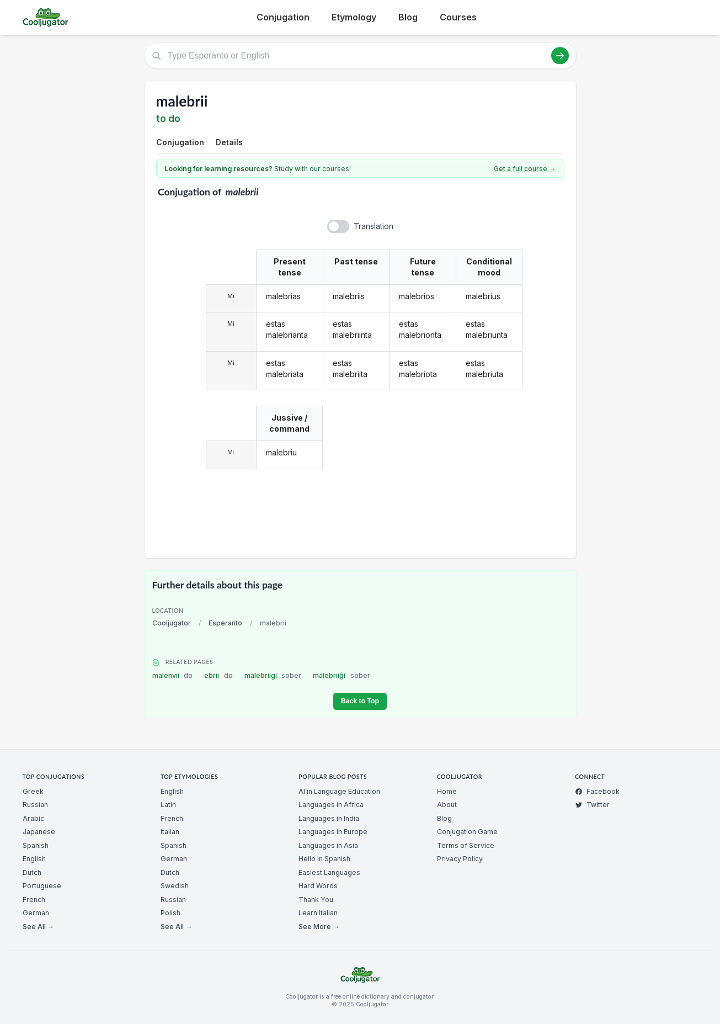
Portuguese (42, 886)
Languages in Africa (331, 804)
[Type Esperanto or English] (360, 56)
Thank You (315, 899)
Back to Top (360, 701)
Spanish (36, 845)
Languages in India (328, 818)
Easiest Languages (329, 872)
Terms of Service (465, 845)
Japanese (39, 831)
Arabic (33, 818)
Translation (373, 226)
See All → (38, 926)
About (447, 804)
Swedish (175, 886)
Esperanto (225, 623)
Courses (458, 17)
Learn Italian (318, 913)
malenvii (172, 675)
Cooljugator (171, 623)
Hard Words (318, 886)
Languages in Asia (328, 845)
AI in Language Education (339, 791)
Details (229, 142)
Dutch (32, 872)
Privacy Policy (460, 859)
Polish (170, 913)
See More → (318, 926)
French (34, 899)
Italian (170, 831)
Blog (408, 17)
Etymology (354, 17)
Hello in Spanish (324, 859)
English (34, 859)
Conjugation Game (467, 831)
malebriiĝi (341, 675)
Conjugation (283, 17)
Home (447, 791)
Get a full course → (525, 169)
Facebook (597, 791)
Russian (35, 804)
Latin (168, 804)
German (36, 913)
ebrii (218, 675)
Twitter (592, 804)
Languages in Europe (332, 831)
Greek (33, 791)
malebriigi (273, 675)
